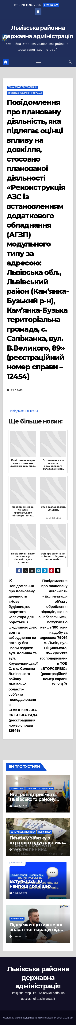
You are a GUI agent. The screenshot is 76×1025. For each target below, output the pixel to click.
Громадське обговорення (22, 87)
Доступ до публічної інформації (25, 93)
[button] (70, 62)
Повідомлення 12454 (23, 411)
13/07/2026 (20, 936)
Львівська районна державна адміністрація (38, 977)
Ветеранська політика (23, 832)
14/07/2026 (20, 806)
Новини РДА (17, 788)
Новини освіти (19, 875)
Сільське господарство (40, 788)
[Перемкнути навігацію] (38, 62)
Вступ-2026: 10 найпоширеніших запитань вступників (34, 886)
